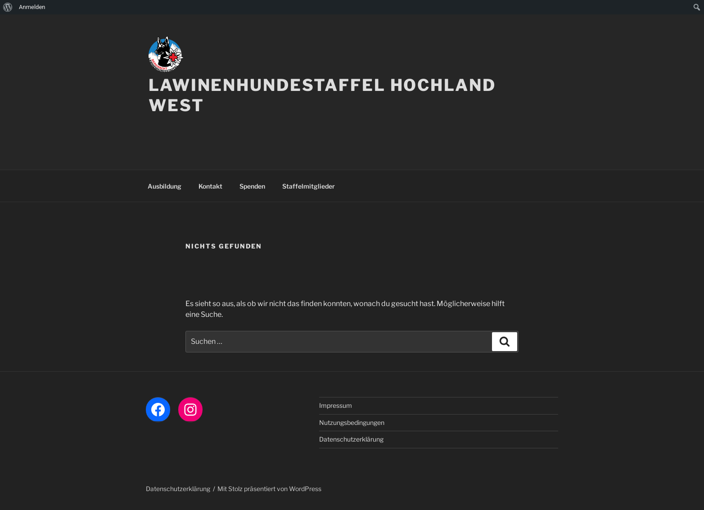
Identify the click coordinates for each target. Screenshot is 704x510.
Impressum (335, 405)
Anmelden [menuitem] (32, 7)
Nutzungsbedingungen (351, 422)
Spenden (252, 186)
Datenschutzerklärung (351, 439)
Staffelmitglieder (308, 186)
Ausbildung (164, 186)
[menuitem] (8, 7)
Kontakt (210, 186)
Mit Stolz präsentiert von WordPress (269, 488)
